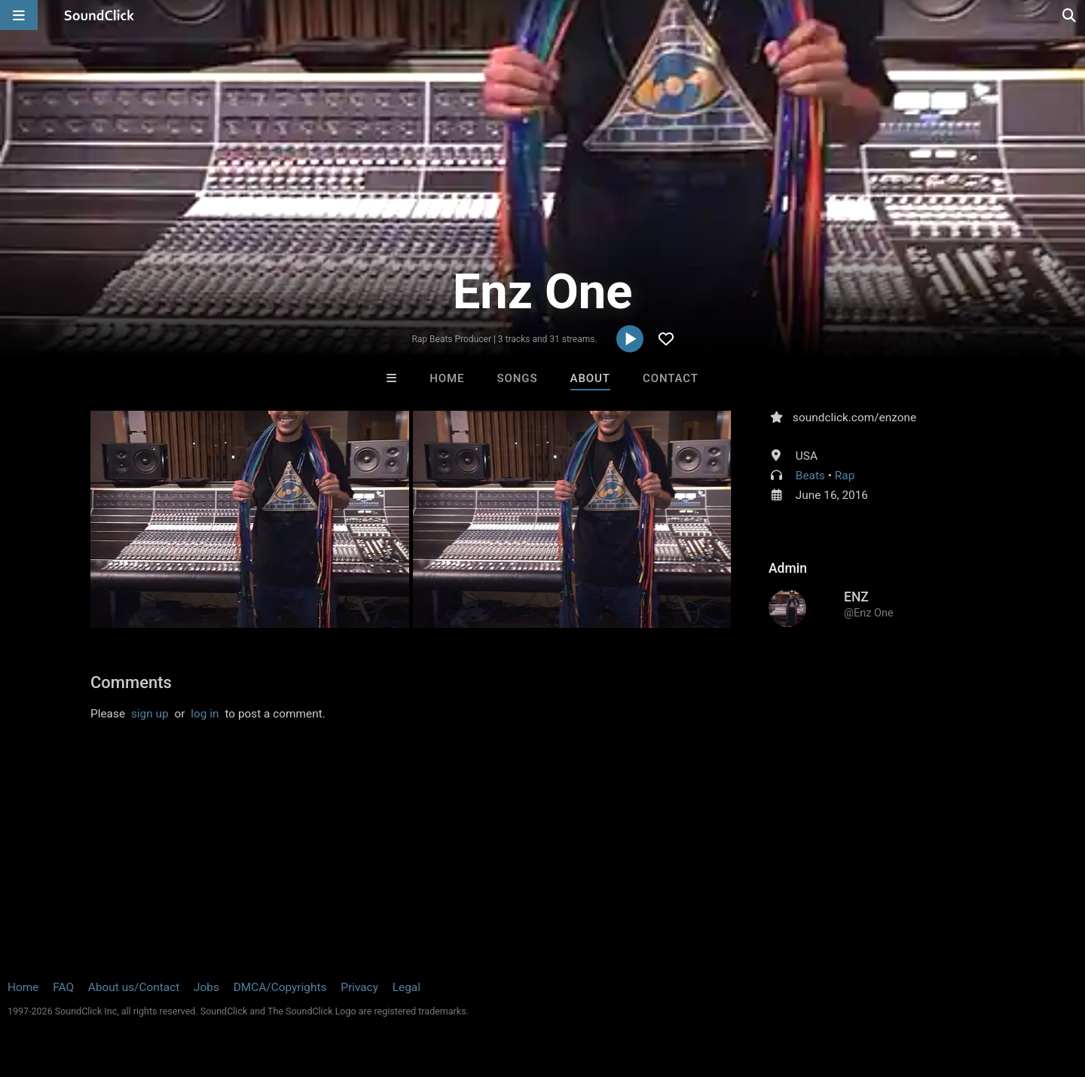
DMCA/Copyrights (280, 987)
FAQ (63, 987)
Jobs (206, 987)
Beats (810, 475)
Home (446, 378)
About (590, 378)
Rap (845, 475)
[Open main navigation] (19, 15)
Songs (517, 378)
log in (205, 714)
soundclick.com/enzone (854, 417)
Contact (670, 378)
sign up (150, 714)
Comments (131, 682)
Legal (406, 987)
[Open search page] (1070, 15)
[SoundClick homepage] (99, 15)
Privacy (359, 987)
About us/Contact (133, 987)
